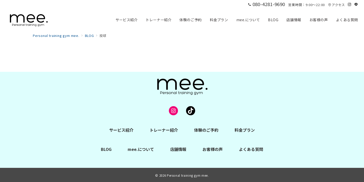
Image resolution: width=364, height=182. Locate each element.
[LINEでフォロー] (356, 4)
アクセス (336, 4)
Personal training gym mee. (188, 175)
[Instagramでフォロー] (349, 4)
